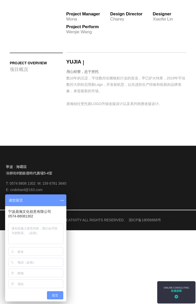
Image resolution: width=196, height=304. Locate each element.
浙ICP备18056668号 (145, 294)
